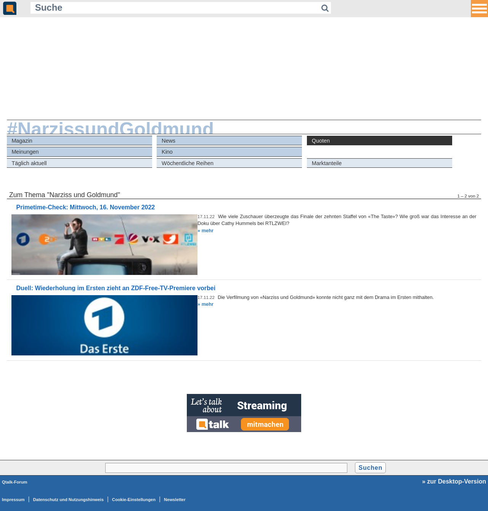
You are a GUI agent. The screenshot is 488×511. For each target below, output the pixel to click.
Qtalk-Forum (14, 482)
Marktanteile (327, 163)
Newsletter (175, 499)
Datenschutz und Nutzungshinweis (68, 499)
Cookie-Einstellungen (134, 499)
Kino (167, 152)
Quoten (321, 141)
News (168, 141)
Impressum (13, 499)
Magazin (21, 141)
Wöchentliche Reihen (188, 163)
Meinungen (25, 152)
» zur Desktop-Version (454, 481)
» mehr (205, 230)
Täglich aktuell (29, 163)
